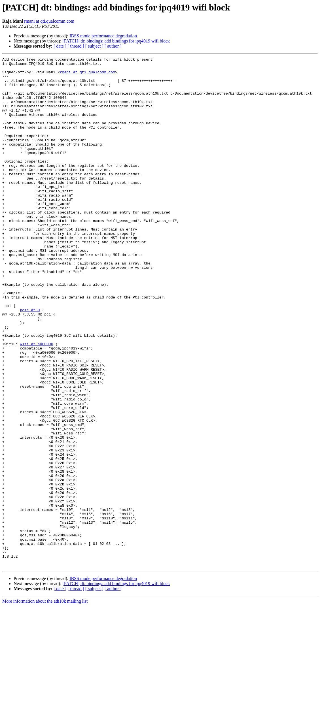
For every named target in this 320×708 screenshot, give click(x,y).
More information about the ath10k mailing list (45, 703)
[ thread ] (75, 46)
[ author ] (113, 46)
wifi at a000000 (36, 401)
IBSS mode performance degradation (103, 35)
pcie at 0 (30, 360)
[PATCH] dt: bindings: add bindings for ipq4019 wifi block (116, 41)
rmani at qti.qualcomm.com (49, 21)
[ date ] (60, 46)
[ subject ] (94, 46)
